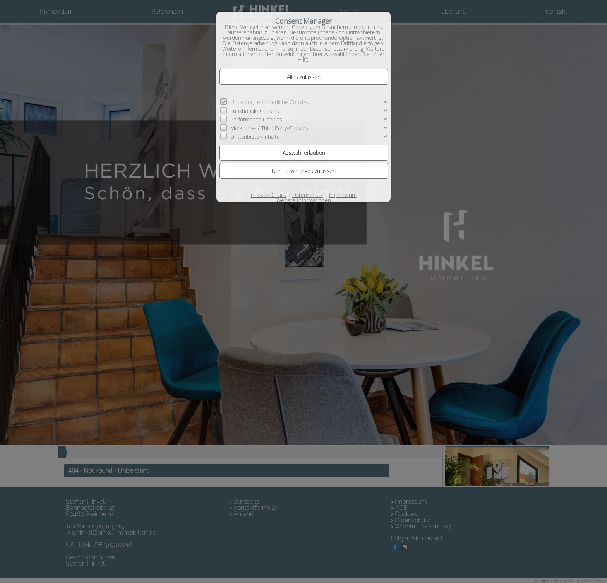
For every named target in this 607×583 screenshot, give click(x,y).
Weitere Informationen (303, 200)
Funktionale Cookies (254, 110)
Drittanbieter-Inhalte (255, 136)
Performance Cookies (256, 119)
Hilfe (303, 59)
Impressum (343, 194)
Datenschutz (307, 194)
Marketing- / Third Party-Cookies (269, 128)
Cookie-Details (268, 194)
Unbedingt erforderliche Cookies (269, 102)
